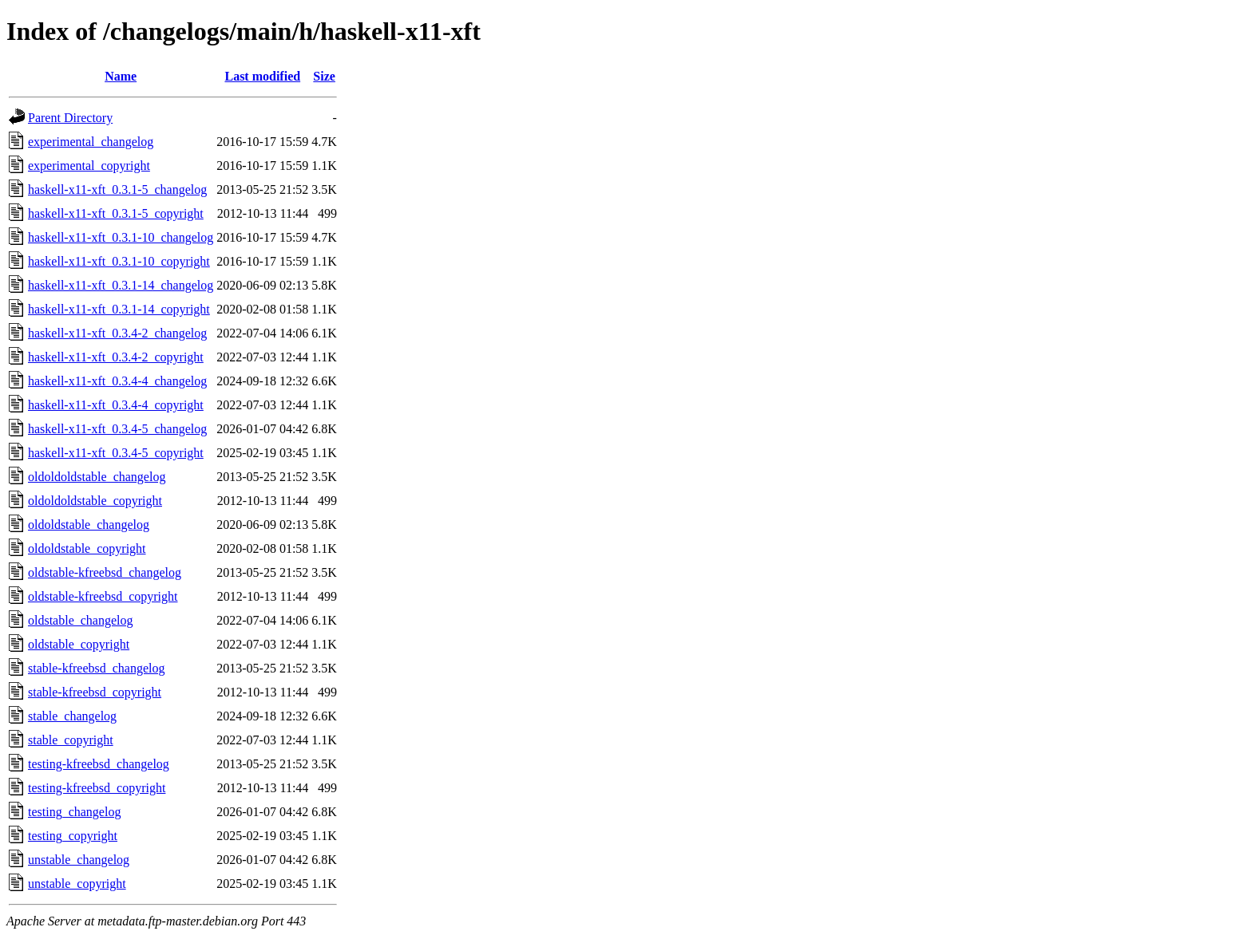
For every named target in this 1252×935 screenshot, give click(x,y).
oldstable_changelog (80, 620)
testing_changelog (74, 812)
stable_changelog (72, 716)
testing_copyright (72, 835)
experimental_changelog (90, 141)
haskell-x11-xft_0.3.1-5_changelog (117, 189)
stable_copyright (70, 740)
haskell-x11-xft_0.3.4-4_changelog (117, 381)
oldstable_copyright (78, 644)
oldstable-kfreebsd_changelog (104, 572)
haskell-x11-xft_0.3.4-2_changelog (117, 333)
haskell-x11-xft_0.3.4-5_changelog (117, 429)
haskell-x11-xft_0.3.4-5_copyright (116, 453)
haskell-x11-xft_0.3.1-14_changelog (120, 285)
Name (121, 76)
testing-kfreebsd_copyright (96, 788)
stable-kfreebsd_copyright (94, 692)
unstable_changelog (78, 859)
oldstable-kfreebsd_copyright (103, 596)
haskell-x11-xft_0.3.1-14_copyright (119, 309)
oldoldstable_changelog (88, 524)
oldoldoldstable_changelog (96, 476)
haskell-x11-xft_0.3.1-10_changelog (120, 237)
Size (324, 76)
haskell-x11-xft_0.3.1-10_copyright (119, 261)
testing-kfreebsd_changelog (98, 764)
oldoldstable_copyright (87, 548)
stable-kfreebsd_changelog (96, 668)
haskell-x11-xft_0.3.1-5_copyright (116, 213)
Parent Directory (70, 117)
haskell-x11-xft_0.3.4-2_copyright (116, 357)
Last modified (262, 76)
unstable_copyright (77, 883)
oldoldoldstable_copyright (95, 500)
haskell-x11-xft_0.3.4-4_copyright (116, 405)
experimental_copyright (89, 165)
